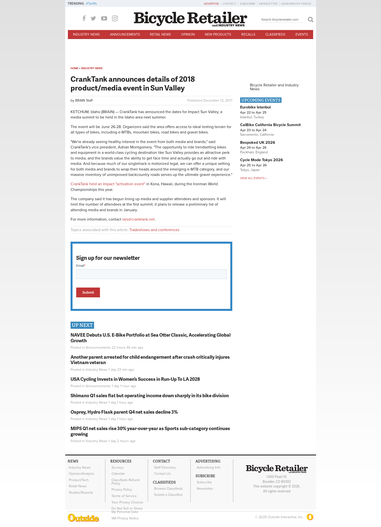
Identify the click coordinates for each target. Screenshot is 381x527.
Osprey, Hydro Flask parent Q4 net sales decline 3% (124, 411)
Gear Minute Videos (296, 3)
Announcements (125, 34)
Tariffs (92, 3)
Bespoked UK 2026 (257, 142)
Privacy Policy (121, 485)
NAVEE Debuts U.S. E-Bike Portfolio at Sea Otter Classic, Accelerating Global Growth (151, 337)
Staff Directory (164, 467)
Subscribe (247, 3)
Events (301, 34)
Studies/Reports (80, 487)
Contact (229, 3)
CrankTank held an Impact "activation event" (108, 184)
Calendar (117, 472)
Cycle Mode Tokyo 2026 (261, 160)
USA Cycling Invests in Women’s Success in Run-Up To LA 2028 (135, 379)
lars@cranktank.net (138, 219)
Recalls (248, 34)
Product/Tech (78, 477)
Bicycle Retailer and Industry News (274, 87)
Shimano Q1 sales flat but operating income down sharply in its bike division (150, 395)
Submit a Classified (167, 491)
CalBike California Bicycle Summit (270, 124)
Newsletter (268, 3)
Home (74, 68)
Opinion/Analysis (80, 472)
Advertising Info (208, 467)
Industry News (86, 34)
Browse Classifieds (167, 485)
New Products (218, 34)
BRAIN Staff (84, 100)
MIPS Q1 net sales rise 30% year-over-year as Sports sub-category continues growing (150, 431)
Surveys (117, 467)
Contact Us (161, 472)
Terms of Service (123, 491)
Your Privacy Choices (126, 496)
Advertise (211, 3)
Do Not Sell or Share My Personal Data (129, 502)
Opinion (188, 34)
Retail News (160, 34)
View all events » (253, 178)
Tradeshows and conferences (154, 229)
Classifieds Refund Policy (125, 478)
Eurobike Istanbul (255, 107)
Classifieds (275, 34)
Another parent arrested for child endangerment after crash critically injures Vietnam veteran (150, 360)
